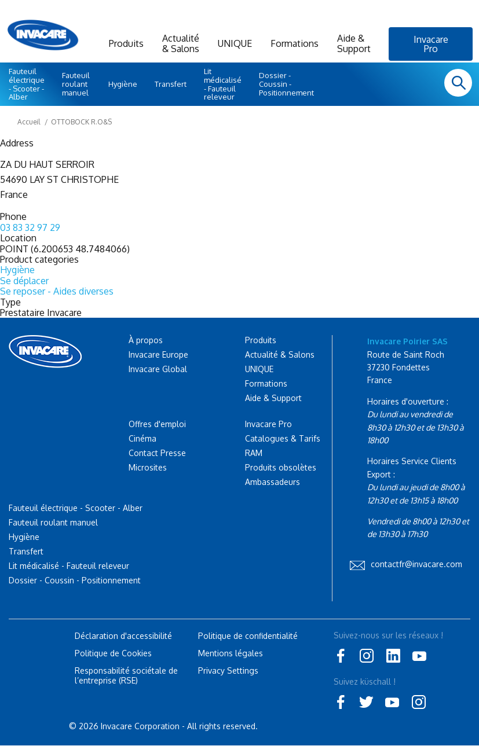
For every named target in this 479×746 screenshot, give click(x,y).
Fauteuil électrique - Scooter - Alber (27, 84)
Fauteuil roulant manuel (76, 84)
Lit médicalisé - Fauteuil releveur (223, 84)
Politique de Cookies (113, 653)
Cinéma (142, 438)
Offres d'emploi (157, 424)
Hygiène (122, 84)
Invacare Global (158, 369)
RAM (253, 453)
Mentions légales (230, 653)
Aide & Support (354, 43)
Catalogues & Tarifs (282, 438)
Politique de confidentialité (248, 636)
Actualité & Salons (180, 43)
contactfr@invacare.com (416, 564)
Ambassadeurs (272, 482)
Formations (294, 43)
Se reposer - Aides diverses (57, 291)
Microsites (148, 467)
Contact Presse (157, 453)
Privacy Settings (228, 670)
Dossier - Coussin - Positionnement (286, 84)
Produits (126, 43)
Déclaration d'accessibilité (123, 636)
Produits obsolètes (280, 467)
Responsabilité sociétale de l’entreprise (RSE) (126, 675)
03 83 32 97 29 (30, 227)
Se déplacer (24, 280)
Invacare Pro (431, 44)
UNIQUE (235, 43)
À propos (146, 340)
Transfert (171, 84)
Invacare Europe (158, 354)
